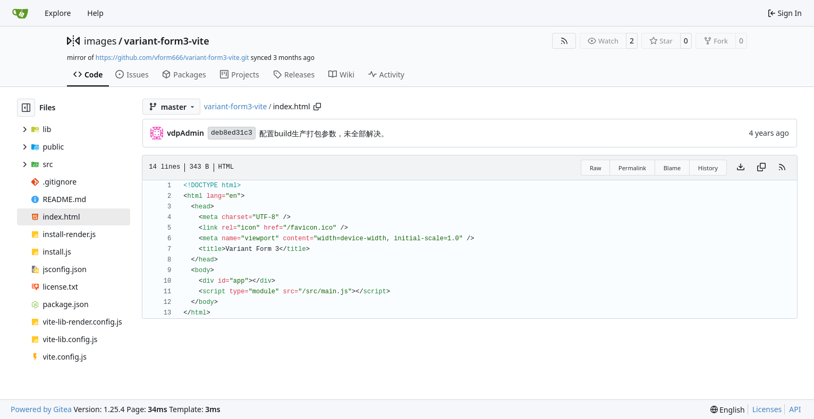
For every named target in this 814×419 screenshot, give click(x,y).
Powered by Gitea (41, 409)
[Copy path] (317, 106)
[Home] (20, 13)
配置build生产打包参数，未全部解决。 (323, 133)
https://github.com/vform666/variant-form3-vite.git (172, 57)
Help (95, 13)
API (795, 409)
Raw (595, 168)
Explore (58, 13)
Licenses (767, 409)
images (100, 41)
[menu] (727, 410)
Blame (672, 168)
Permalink (632, 168)
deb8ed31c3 (231, 133)
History (708, 168)
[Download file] (740, 168)
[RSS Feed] (564, 41)
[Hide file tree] (26, 108)
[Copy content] (761, 168)
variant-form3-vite (166, 41)
